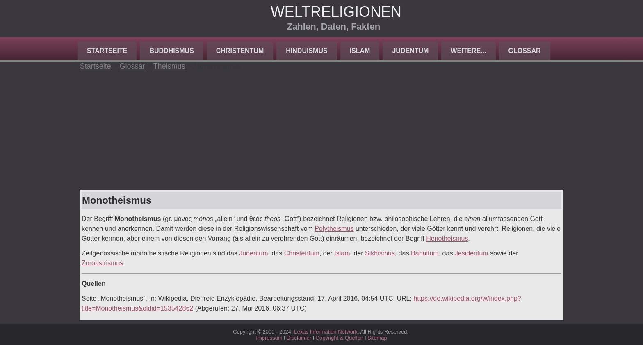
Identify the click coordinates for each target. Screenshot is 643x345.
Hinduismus (306, 50)
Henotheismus (447, 238)
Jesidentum (471, 253)
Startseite (107, 50)
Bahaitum (425, 253)
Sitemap (377, 338)
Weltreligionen (336, 11)
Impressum (269, 338)
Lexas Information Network (326, 332)
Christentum (240, 50)
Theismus (169, 66)
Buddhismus (171, 50)
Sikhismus (380, 253)
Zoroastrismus (102, 263)
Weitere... (468, 50)
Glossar (524, 50)
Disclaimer (299, 338)
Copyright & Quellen (340, 338)
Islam (360, 50)
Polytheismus (334, 228)
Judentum (410, 50)
